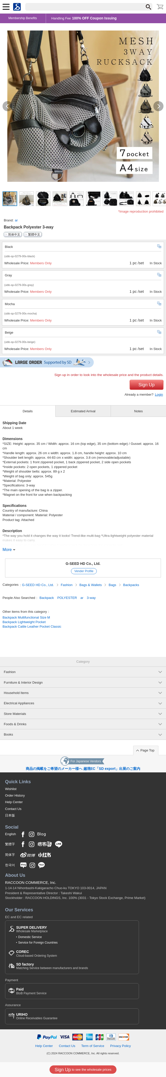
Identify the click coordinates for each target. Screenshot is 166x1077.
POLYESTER (67, 598)
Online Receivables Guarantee (36, 1016)
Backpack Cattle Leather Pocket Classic (32, 626)
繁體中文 (34, 234)
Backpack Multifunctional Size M (26, 617)
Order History (15, 795)
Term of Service (92, 1046)
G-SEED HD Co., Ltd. (83, 564)
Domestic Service (30, 937)
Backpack (46, 598)
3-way (91, 598)
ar (16, 220)
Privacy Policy (120, 1046)
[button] (7, 106)
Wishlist (10, 789)
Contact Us (13, 809)
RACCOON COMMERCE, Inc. (30, 882)
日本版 (10, 815)
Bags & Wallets (91, 585)
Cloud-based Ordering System (36, 953)
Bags (113, 585)
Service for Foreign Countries (38, 942)
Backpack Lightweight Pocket (24, 622)
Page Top (147, 750)
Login (159, 394)
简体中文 (14, 234)
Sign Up (146, 384)
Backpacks (131, 585)
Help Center (14, 802)
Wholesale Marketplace (32, 929)
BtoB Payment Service (31, 991)
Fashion (67, 585)
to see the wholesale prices (83, 1069)
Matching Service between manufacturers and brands (52, 966)
